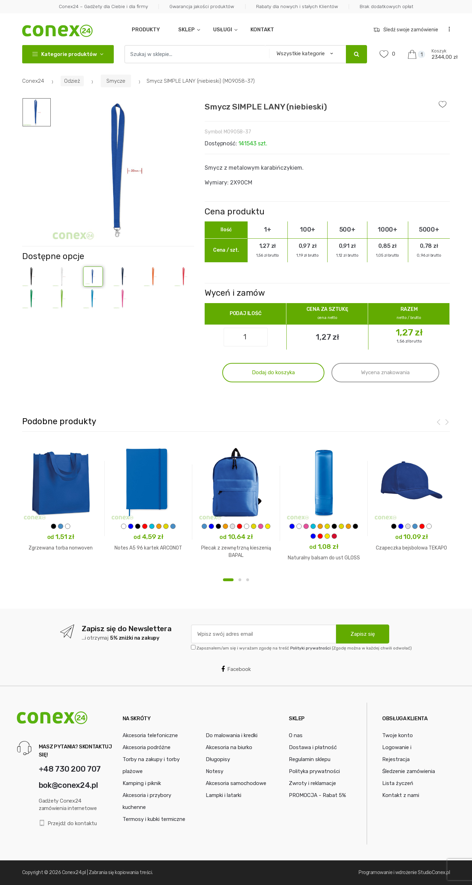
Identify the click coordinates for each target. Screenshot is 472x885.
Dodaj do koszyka (273, 372)
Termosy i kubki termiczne (154, 819)
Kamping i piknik (142, 783)
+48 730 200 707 (70, 769)
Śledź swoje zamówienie (405, 30)
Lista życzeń (397, 783)
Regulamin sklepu (309, 759)
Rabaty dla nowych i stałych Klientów (297, 6)
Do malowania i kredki (231, 735)
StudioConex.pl (434, 872)
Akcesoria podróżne (146, 747)
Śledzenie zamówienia (408, 771)
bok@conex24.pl (68, 785)
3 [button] (247, 579)
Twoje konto (397, 735)
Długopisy (218, 759)
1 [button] (228, 579)
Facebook (236, 669)
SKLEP (186, 29)
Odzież (72, 81)
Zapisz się (362, 634)
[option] (122, 169)
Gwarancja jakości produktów (201, 6)
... (447, 28)
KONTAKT (262, 29)
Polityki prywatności (310, 648)
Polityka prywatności (314, 771)
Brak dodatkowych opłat (386, 6)
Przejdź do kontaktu (68, 823)
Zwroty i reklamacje (312, 783)
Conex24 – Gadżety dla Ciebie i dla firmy (103, 6)
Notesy (214, 771)
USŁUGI (222, 29)
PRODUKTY (146, 29)
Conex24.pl (74, 872)
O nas (296, 735)
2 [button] (239, 579)
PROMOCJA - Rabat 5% (317, 795)
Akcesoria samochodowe (236, 783)
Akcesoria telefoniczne (150, 735)
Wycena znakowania (385, 372)
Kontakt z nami (400, 795)
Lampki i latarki (223, 795)
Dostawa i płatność (313, 747)
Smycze (115, 81)
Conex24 (33, 81)
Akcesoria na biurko (229, 747)
